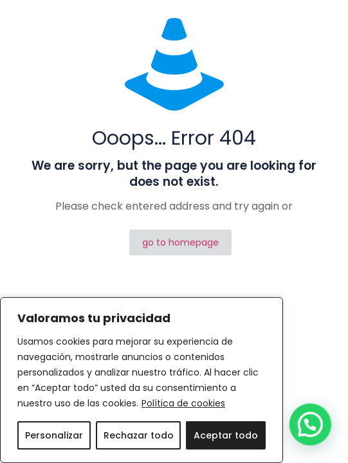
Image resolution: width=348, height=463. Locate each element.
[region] (141, 380)
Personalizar (54, 435)
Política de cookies (183, 403)
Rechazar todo (139, 435)
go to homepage (180, 242)
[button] (314, 435)
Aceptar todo (226, 435)
